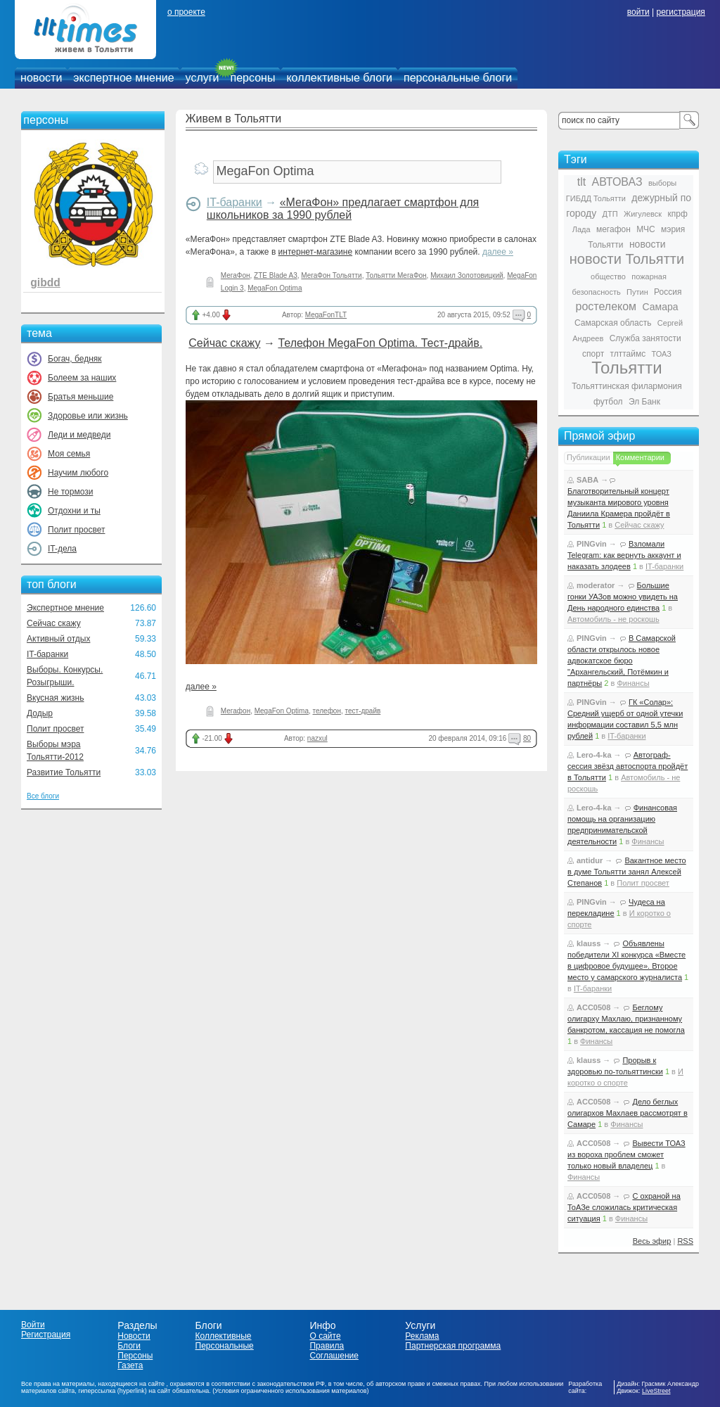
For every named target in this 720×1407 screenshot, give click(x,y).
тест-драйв (363, 711)
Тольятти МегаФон (396, 275)
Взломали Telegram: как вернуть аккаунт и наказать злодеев (624, 555)
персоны (253, 78)
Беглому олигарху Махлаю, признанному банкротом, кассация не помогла (626, 1018)
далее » (497, 252)
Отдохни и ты (74, 511)
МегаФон (235, 275)
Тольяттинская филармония (627, 386)
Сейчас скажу (54, 623)
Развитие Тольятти (64, 772)
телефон (327, 711)
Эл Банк (644, 402)
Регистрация (45, 1334)
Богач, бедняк (75, 359)
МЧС (645, 229)
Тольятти (626, 367)
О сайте (324, 1336)
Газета (130, 1365)
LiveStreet (656, 1390)
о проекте (186, 12)
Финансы (633, 683)
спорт (593, 354)
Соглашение (333, 1356)
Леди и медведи (79, 435)
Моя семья (69, 454)
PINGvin (592, 544)
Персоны (135, 1356)
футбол (608, 402)
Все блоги (43, 796)
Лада (581, 229)
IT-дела (62, 549)
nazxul (317, 738)
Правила (326, 1346)
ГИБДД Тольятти (596, 198)
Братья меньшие (80, 397)
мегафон (613, 229)
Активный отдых (58, 639)
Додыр (40, 713)
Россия (667, 292)
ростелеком (605, 306)
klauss (588, 943)
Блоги (129, 1346)
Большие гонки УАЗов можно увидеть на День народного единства (622, 596)
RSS (685, 1241)
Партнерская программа (453, 1346)
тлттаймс (627, 354)
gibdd (45, 282)
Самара (660, 306)
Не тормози (70, 492)
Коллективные (223, 1336)
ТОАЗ (661, 354)
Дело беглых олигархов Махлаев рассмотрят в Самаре (627, 1112)
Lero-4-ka (594, 755)
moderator (596, 585)
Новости (133, 1336)
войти (638, 12)
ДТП (610, 214)
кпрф (677, 214)
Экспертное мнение (65, 608)
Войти (33, 1325)
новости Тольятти (627, 259)
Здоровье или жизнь (88, 416)
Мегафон (235, 711)
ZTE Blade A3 (275, 275)
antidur (590, 860)
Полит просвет (76, 530)
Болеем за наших (82, 378)
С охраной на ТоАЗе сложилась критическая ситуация (624, 1207)
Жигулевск (643, 214)
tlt (581, 182)
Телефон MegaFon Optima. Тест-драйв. (380, 343)
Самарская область (613, 323)
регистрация (680, 12)
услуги (202, 78)
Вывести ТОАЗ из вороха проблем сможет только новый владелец (626, 1154)
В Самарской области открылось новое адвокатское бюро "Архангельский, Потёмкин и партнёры (621, 660)
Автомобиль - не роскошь (613, 619)
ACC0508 (593, 1007)
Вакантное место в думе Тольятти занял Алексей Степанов (626, 871)
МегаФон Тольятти (331, 275)
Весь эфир (652, 1241)
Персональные (224, 1346)
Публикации (588, 457)
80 (527, 738)
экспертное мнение (123, 78)
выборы (662, 183)
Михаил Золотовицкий (466, 275)
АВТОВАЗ (617, 182)
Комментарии (640, 457)
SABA (587, 480)
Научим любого (78, 473)
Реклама (422, 1336)
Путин (637, 292)
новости (41, 78)
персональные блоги (458, 78)
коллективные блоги (339, 78)
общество (608, 276)
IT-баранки (47, 654)
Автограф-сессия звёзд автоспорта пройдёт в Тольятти (627, 766)
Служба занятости (645, 338)
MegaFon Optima (275, 288)
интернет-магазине (315, 252)
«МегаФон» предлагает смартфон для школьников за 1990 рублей (343, 208)
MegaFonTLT (326, 315)
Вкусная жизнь (55, 698)
